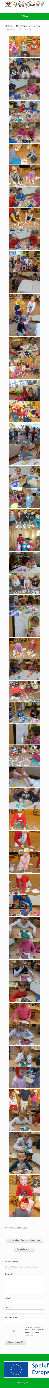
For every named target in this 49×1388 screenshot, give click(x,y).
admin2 (29, 29)
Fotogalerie (16, 1228)
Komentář (9, 1274)
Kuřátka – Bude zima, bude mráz (24, 1240)
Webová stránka (11, 1317)
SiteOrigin (22, 1383)
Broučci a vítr (24, 1249)
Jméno (8, 1298)
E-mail (8, 1308)
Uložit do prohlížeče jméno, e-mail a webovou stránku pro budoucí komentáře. (34, 1331)
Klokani (24, 1228)
